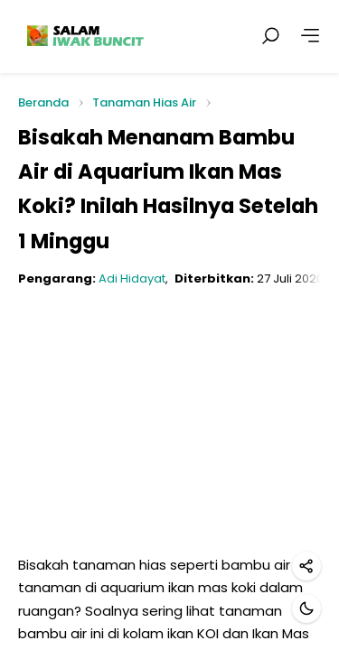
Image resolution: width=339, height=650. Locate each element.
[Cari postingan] (270, 36)
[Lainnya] (310, 36)
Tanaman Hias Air (144, 102)
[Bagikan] (306, 566)
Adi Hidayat (132, 278)
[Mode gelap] (306, 608)
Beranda (43, 103)
